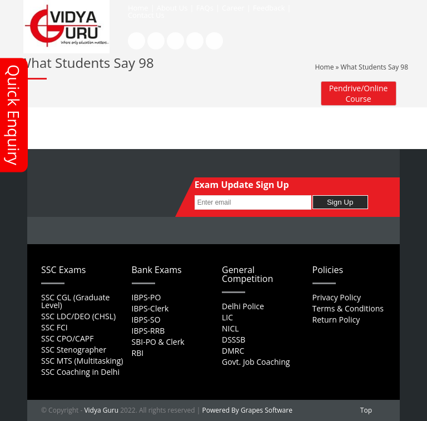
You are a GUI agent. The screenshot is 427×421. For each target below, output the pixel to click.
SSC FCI (54, 327)
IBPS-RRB (148, 330)
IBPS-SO (146, 319)
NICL (230, 328)
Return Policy (336, 319)
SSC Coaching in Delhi (80, 371)
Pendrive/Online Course (358, 93)
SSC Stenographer (73, 349)
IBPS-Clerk (150, 308)
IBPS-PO (146, 297)
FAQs (205, 8)
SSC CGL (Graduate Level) (75, 301)
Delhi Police (243, 306)
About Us (172, 8)
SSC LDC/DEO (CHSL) (78, 316)
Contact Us (146, 15)
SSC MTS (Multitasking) (82, 360)
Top (366, 410)
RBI (138, 353)
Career (233, 8)
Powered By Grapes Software (247, 410)
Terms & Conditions (348, 308)
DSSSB (233, 339)
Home (138, 8)
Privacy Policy (336, 297)
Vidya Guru (101, 410)
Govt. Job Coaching (256, 361)
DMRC (233, 350)
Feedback (269, 8)
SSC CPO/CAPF (67, 338)
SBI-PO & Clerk (158, 341)
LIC (227, 317)
